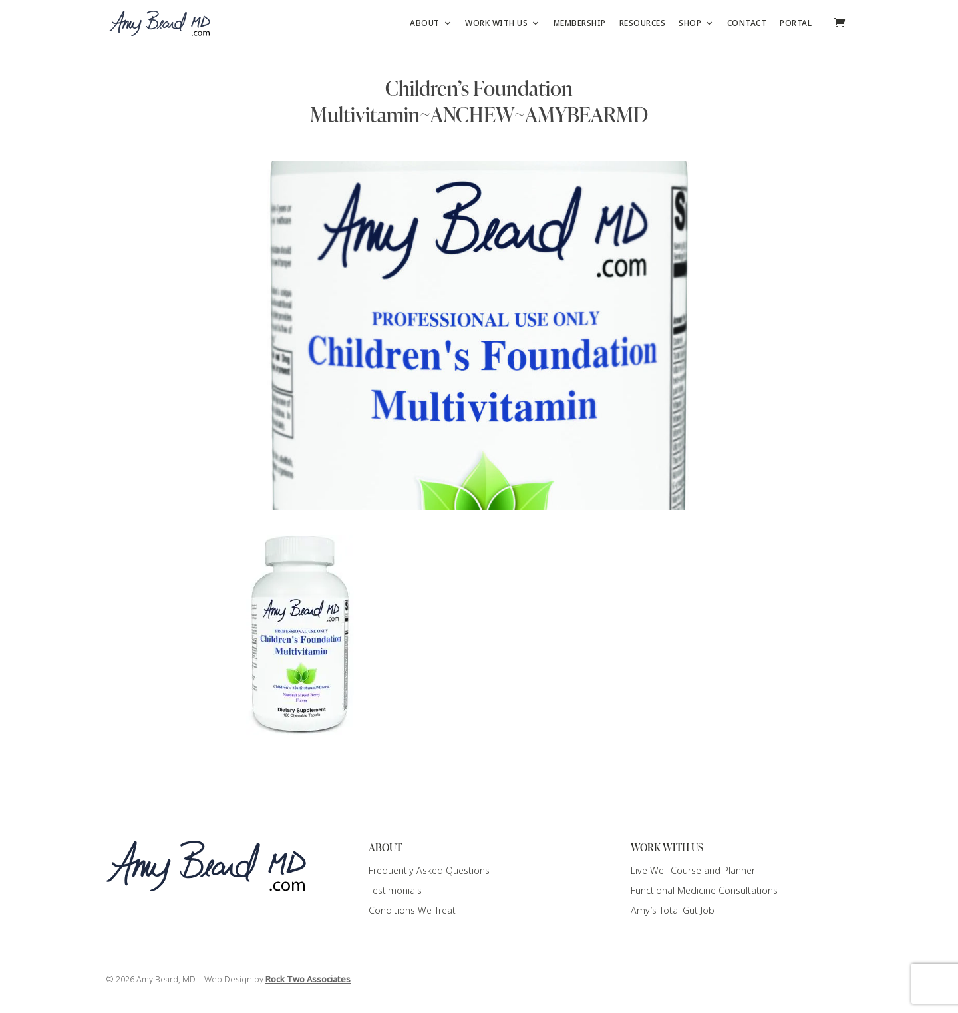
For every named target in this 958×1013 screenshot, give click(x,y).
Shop (696, 23)
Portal (796, 23)
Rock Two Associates (308, 980)
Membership (580, 23)
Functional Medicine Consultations (704, 890)
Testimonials (395, 890)
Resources (642, 23)
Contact (747, 23)
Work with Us (502, 23)
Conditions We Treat (412, 910)
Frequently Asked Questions (429, 870)
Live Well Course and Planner (693, 870)
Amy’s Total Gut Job (673, 910)
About (431, 23)
